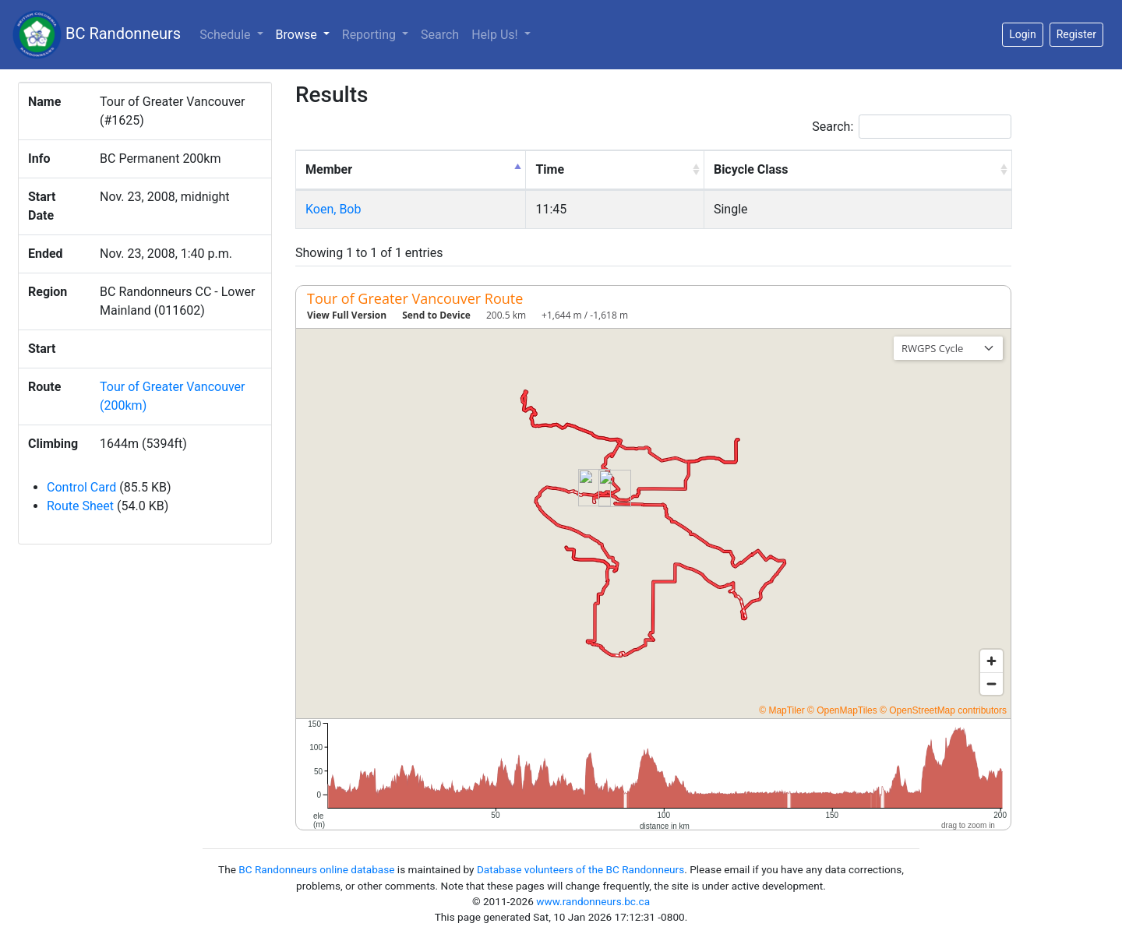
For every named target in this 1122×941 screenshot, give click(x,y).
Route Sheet (80, 506)
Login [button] (1022, 34)
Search (440, 34)
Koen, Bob (333, 209)
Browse (306, 33)
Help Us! (495, 34)
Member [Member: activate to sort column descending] (328, 169)
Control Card (81, 487)
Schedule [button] (226, 34)
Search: (911, 127)
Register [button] (1076, 34)
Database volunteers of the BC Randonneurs (580, 869)
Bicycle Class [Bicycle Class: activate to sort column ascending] (751, 169)
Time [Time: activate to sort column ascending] (549, 169)
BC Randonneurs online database (316, 869)
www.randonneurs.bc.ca (593, 901)
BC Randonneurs (96, 34)
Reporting (370, 34)
